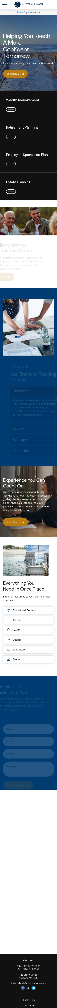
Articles (13, 620)
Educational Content (21, 610)
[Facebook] (23, 988)
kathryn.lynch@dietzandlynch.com (28, 983)
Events (13, 630)
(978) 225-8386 (32, 966)
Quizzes (14, 640)
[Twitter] (28, 988)
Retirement (28, 1005)
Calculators (16, 649)
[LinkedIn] (33, 988)
